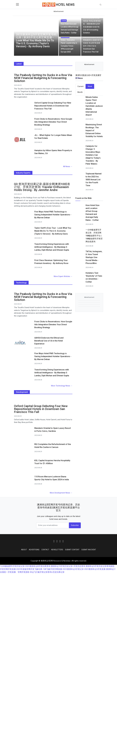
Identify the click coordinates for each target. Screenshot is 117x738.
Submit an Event (88, 550)
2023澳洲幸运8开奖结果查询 (37, 566)
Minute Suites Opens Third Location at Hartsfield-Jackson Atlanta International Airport (94, 106)
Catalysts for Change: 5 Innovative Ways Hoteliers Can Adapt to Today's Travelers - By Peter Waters (93, 155)
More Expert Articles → (63, 276)
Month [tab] (80, 92)
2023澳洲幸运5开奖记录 (73, 569)
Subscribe (75, 525)
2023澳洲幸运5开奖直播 (94, 569)
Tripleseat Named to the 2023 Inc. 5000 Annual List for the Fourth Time (93, 180)
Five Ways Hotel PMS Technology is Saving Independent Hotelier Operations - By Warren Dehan (52, 215)
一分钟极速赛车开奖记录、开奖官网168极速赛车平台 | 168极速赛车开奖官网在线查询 (94, 236)
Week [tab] (90, 86)
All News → (67, 166)
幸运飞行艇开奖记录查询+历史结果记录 (47, 572)
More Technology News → (61, 386)
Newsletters (57, 550)
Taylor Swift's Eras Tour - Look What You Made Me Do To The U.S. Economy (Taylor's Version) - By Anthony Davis (52, 231)
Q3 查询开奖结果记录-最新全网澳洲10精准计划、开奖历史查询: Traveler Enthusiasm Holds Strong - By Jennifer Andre (42, 187)
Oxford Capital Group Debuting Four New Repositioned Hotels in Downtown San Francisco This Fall (52, 106)
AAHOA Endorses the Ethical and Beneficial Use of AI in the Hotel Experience (48, 341)
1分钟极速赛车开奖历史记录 (12, 566)
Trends (63, 20)
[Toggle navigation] (17, 4)
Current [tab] (80, 86)
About (24, 550)
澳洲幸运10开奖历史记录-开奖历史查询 (68, 566)
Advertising (34, 550)
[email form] (52, 525)
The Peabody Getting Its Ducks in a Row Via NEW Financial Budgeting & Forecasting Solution (43, 78)
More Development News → (61, 493)
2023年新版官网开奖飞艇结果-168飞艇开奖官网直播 (39, 569)
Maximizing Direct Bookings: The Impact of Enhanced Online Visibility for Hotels (94, 130)
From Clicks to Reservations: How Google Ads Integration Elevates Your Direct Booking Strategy (53, 122)
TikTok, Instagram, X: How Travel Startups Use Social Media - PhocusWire (94, 257)
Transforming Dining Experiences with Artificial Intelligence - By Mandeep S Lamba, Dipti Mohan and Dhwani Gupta (51, 247)
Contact (45, 550)
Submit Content (72, 550)
